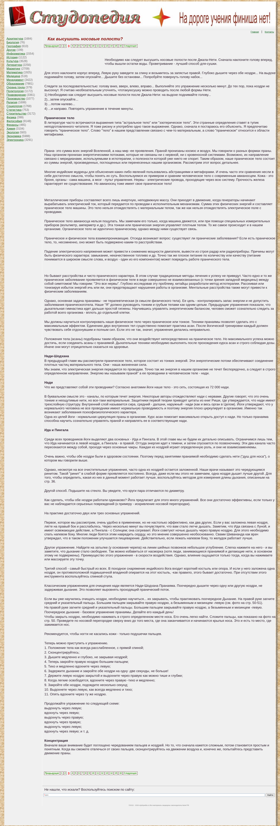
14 (111, 46)
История (12, 57)
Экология (13, 132)
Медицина (13, 76)
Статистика (14, 109)
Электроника (15, 139)
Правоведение (16, 94)
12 (102, 46)
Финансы (13, 124)
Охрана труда (16, 87)
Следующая (130, 46)
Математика (15, 72)
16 (120, 46)
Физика (11, 117)
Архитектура (15, 38)
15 (116, 46)
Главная (255, 32)
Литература (14, 64)
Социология (14, 106)
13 (107, 46)
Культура (13, 61)
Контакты (269, 32)
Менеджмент (15, 79)
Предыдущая (52, 46)
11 (97, 46)
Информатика (16, 53)
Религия (12, 102)
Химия (11, 128)
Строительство (16, 113)
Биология (13, 42)
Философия (14, 121)
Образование (15, 83)
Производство (16, 98)
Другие (11, 49)
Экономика (14, 136)
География (14, 46)
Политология (15, 91)
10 (93, 46)
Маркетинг (14, 68)
